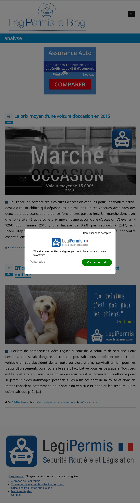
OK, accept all (97, 262)
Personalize (37, 261)
